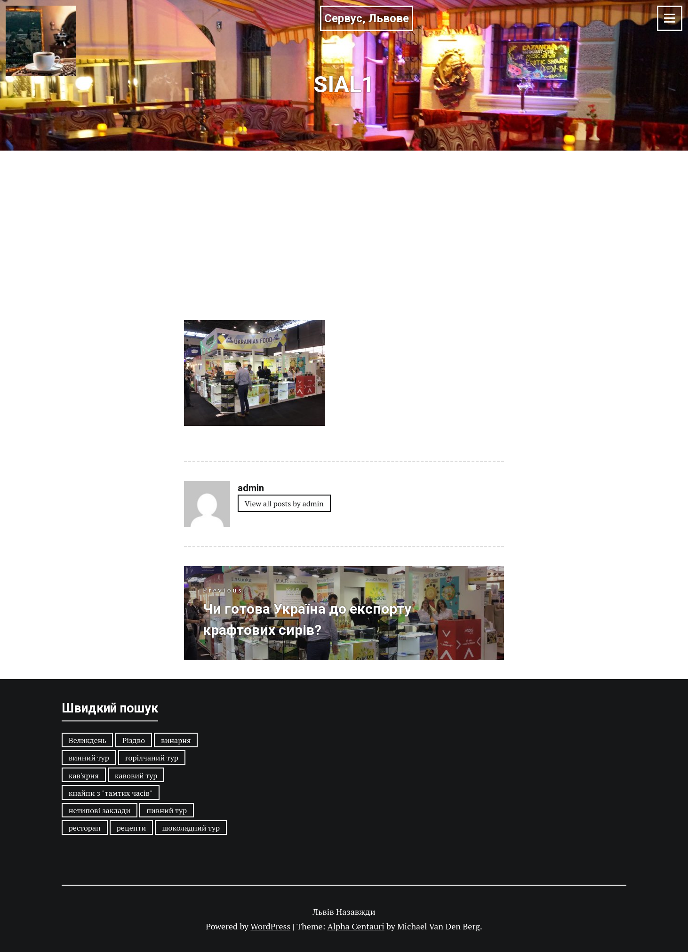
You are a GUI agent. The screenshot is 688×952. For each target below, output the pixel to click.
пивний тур (166, 810)
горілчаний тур (151, 757)
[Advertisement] (344, 221)
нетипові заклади (99, 810)
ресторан (85, 828)
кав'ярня (84, 775)
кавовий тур (136, 775)
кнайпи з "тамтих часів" (110, 793)
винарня (176, 740)
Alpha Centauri (355, 926)
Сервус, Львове (366, 18)
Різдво (133, 740)
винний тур (89, 757)
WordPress (270, 926)
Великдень (87, 740)
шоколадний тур (191, 828)
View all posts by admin (284, 503)
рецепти (131, 828)
